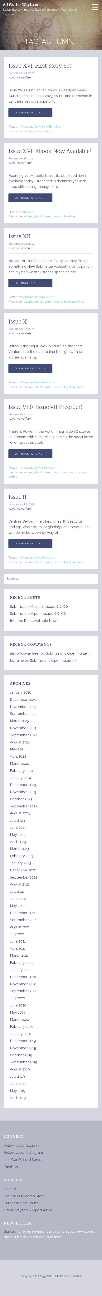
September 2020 (23, 991)
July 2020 (17, 998)
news (38, 131)
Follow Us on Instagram (23, 1152)
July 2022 (17, 891)
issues (48, 216)
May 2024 (18, 749)
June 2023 (18, 827)
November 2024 (23, 728)
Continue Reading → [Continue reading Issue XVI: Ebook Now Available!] (30, 197)
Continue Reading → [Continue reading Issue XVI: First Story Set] (30, 112)
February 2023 (21, 856)
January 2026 (20, 692)
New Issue (27, 211)
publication (68, 216)
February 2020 (21, 1026)
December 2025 (23, 699)
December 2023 (23, 785)
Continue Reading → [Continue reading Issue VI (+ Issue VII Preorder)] (30, 453)
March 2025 (19, 721)
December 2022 (23, 870)
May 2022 (17, 906)
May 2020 (18, 1012)
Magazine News (31, 126)
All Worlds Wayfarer (20, 4)
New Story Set (51, 126)
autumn (28, 131)
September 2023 (23, 806)
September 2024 (23, 735)
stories (46, 131)
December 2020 (23, 977)
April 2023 (18, 842)
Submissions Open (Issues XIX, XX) (38, 613)
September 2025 (23, 714)
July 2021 (17, 934)
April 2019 (18, 1098)
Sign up (10, 1231)
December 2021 (23, 913)
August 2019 (20, 1069)
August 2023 (20, 813)
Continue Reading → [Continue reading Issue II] (30, 543)
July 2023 (17, 820)
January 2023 (20, 863)
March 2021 (19, 955)
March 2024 (19, 763)
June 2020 (18, 1005)
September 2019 (23, 1062)
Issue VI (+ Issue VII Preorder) (45, 407)
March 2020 (19, 1020)
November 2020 (23, 984)
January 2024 (20, 778)
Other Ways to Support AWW (28, 1210)
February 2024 (21, 771)
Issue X (17, 321)
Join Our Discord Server (23, 1160)
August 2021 (19, 927)
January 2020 (20, 1034)
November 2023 (23, 792)
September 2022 (23, 877)
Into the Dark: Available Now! (34, 621)
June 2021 (18, 941)
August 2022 (20, 884)
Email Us (11, 1167)
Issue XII (19, 236)
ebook (39, 216)
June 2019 (18, 1083)
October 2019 (21, 1055)
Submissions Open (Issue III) (69, 653)
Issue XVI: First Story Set (39, 65)
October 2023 (21, 799)
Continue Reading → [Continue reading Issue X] (30, 368)
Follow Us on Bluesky (21, 1145)
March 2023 (19, 849)
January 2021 (20, 970)
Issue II (17, 496)
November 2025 (23, 707)
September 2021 (23, 920)
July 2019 (17, 1076)
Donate (10, 1189)
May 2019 (17, 1091)
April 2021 (18, 948)
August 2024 (20, 742)
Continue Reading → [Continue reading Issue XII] (30, 283)
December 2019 (23, 1041)
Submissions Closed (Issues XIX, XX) (39, 607)
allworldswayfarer (20, 77)
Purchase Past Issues (21, 1203)
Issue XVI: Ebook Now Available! (49, 151)
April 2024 (18, 756)
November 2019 (23, 1048)
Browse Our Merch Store (24, 1196)
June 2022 (18, 899)
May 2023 (17, 835)
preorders (67, 472)
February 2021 (21, 963)
